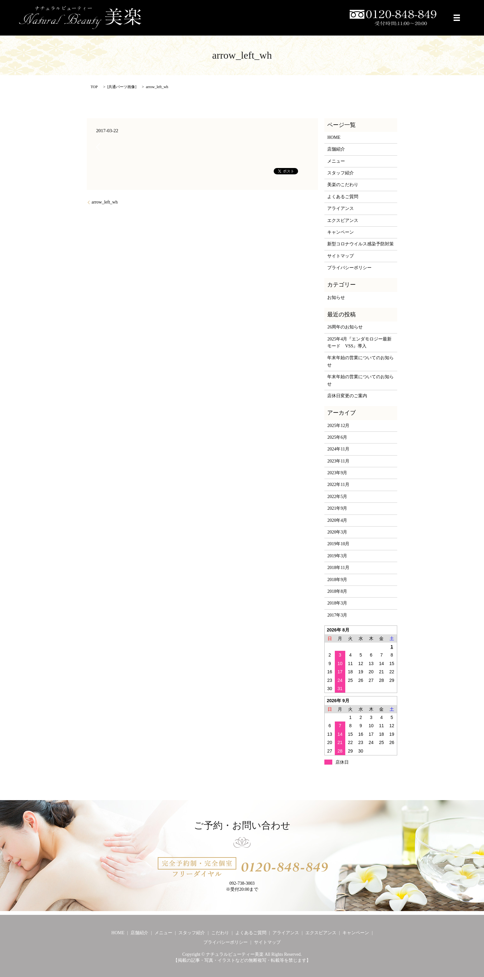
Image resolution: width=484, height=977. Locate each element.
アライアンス (340, 208)
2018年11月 (338, 567)
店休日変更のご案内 (347, 395)
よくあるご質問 (342, 196)
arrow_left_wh (105, 202)
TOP (94, 87)
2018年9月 (337, 579)
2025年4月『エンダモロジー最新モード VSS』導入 (359, 342)
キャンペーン (340, 232)
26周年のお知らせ (345, 327)
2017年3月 (337, 615)
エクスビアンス (342, 220)
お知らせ (336, 297)
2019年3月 (337, 555)
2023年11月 (338, 461)
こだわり (220, 932)
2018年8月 (337, 591)
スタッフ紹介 (340, 173)
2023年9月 (337, 472)
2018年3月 (337, 603)
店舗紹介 (336, 149)
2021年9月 (337, 508)
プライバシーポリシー (349, 267)
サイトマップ (340, 256)
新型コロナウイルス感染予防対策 (360, 244)
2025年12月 (338, 425)
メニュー (336, 161)
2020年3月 (337, 532)
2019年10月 (338, 543)
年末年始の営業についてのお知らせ (360, 361)
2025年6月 (337, 437)
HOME (333, 137)
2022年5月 (337, 496)
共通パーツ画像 (121, 87)
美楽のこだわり (342, 184)
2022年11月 (338, 484)
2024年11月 (338, 449)
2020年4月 (337, 520)
